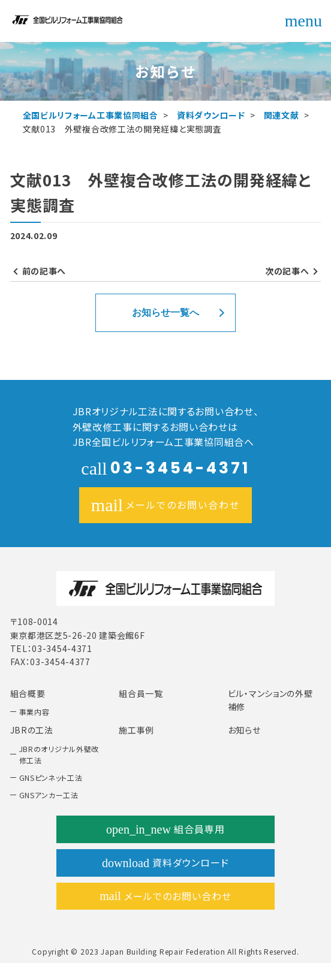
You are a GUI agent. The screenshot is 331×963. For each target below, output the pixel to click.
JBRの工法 (31, 730)
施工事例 (136, 730)
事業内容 (34, 712)
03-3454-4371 (165, 468)
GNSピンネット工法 (51, 777)
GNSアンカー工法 (49, 795)
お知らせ (244, 730)
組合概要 (28, 693)
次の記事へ (287, 271)
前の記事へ (44, 271)
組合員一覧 (141, 693)
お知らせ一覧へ (165, 312)
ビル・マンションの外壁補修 (270, 700)
